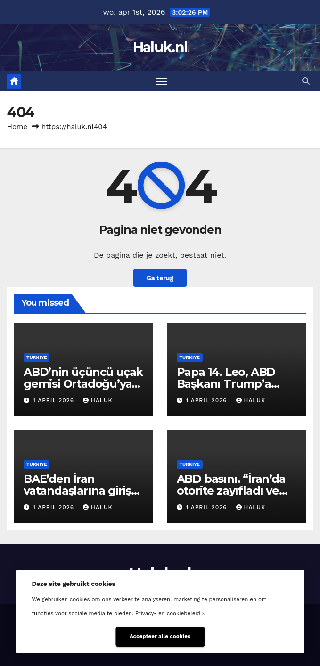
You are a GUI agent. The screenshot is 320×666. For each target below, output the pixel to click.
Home (17, 126)
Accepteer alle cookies (160, 636)
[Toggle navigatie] (161, 81)
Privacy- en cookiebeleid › (169, 613)
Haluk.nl (160, 47)
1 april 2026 (54, 400)
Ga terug (160, 278)
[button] (306, 81)
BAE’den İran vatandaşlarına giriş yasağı (77, 490)
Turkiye (36, 357)
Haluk (97, 400)
